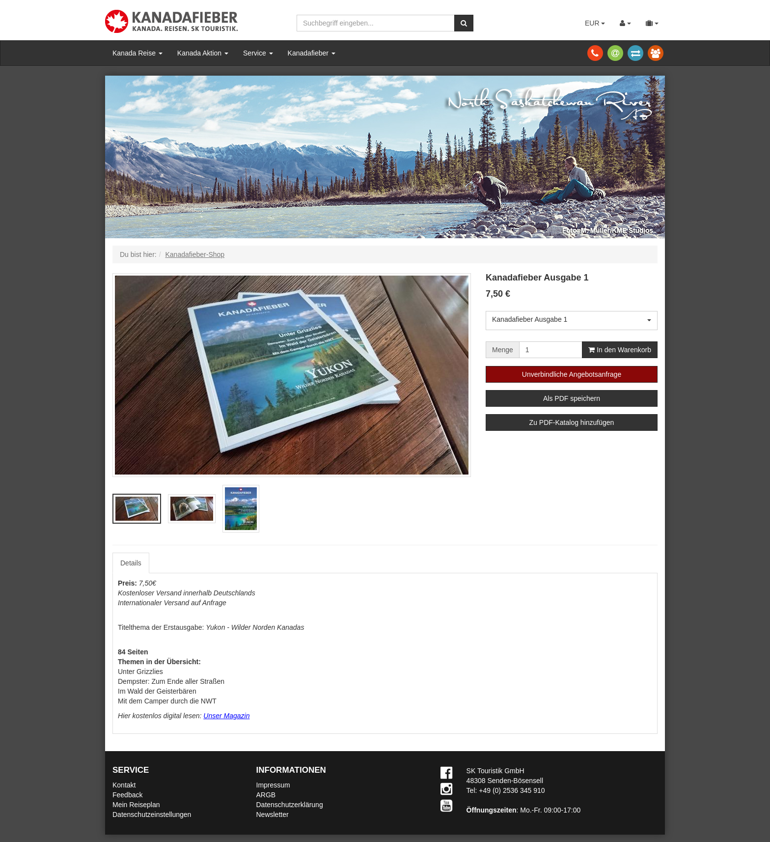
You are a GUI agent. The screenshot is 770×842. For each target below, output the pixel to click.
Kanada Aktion (202, 53)
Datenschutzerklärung (289, 805)
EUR (595, 23)
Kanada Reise (137, 53)
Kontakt (124, 785)
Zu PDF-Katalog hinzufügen (571, 422)
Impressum (273, 785)
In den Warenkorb (619, 350)
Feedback (127, 795)
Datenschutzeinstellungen (151, 814)
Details (130, 563)
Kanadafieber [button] (311, 53)
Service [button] (258, 53)
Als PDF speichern (571, 398)
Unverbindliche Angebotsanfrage (571, 374)
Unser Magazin (226, 716)
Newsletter (272, 814)
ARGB (266, 795)
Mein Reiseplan (136, 805)
